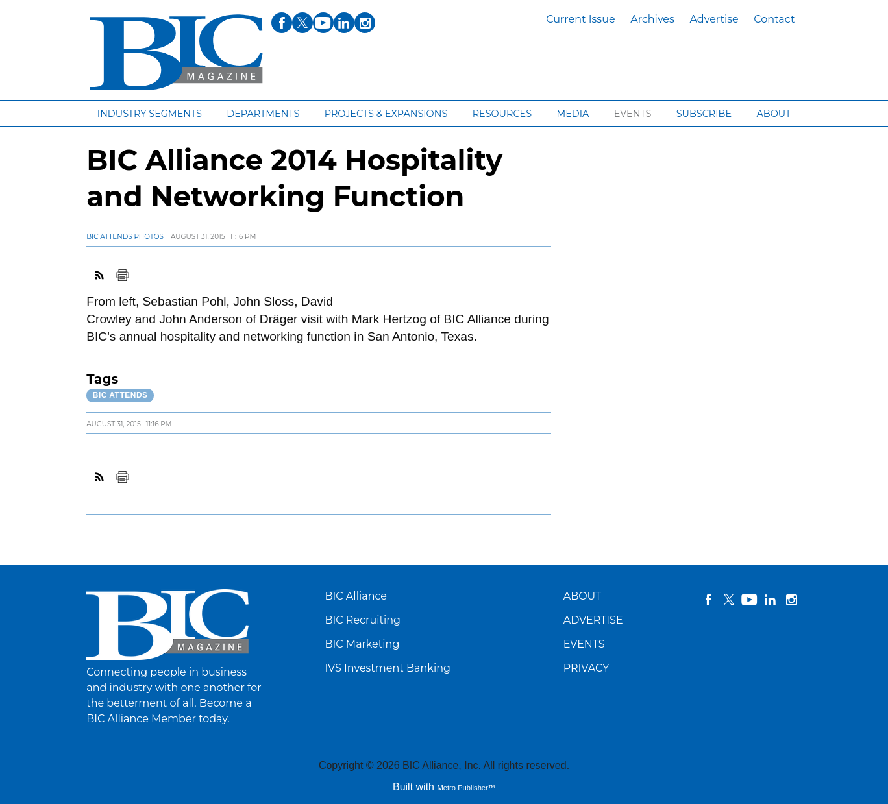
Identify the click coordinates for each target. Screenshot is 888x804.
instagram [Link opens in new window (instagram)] (364, 22)
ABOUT (582, 596)
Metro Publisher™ (466, 788)
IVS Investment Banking (387, 668)
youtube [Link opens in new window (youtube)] (323, 22)
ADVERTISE (593, 620)
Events (633, 113)
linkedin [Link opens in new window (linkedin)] (344, 22)
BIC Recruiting (363, 620)
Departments (263, 113)
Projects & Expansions (386, 113)
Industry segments (149, 113)
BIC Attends (120, 395)
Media (572, 113)
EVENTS (584, 644)
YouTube (749, 599)
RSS (100, 275)
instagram (791, 599)
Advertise (713, 19)
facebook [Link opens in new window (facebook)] (281, 22)
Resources (502, 113)
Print (122, 275)
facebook (708, 599)
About (773, 113)
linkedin (770, 599)
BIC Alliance (356, 596)
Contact (774, 19)
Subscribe (704, 113)
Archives (652, 19)
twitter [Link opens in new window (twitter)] (302, 22)
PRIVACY (586, 668)
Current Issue (580, 19)
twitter (729, 599)
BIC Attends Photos (125, 236)
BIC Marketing (362, 644)
